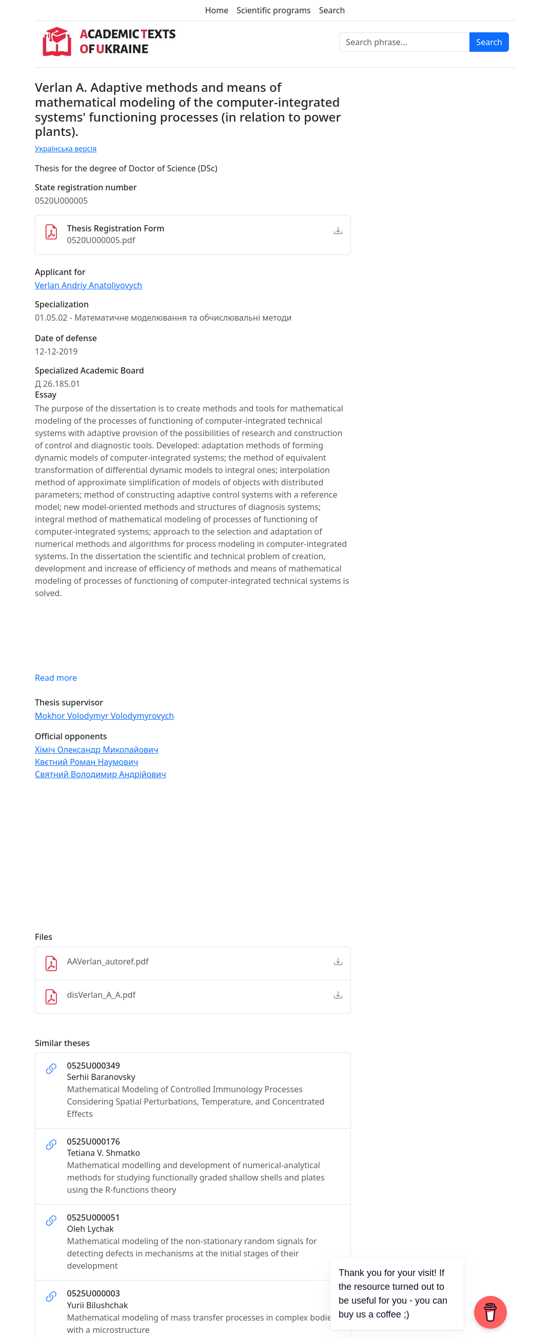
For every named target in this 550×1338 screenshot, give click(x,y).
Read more (56, 677)
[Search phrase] (404, 42)
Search (332, 10)
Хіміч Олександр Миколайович (96, 749)
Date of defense (66, 338)
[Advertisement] (193, 860)
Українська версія (65, 148)
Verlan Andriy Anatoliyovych (88, 285)
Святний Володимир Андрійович (100, 774)
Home (217, 10)
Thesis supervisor (69, 702)
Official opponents (71, 736)
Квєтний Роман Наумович (86, 762)
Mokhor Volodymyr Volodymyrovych (104, 715)
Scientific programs (273, 10)
